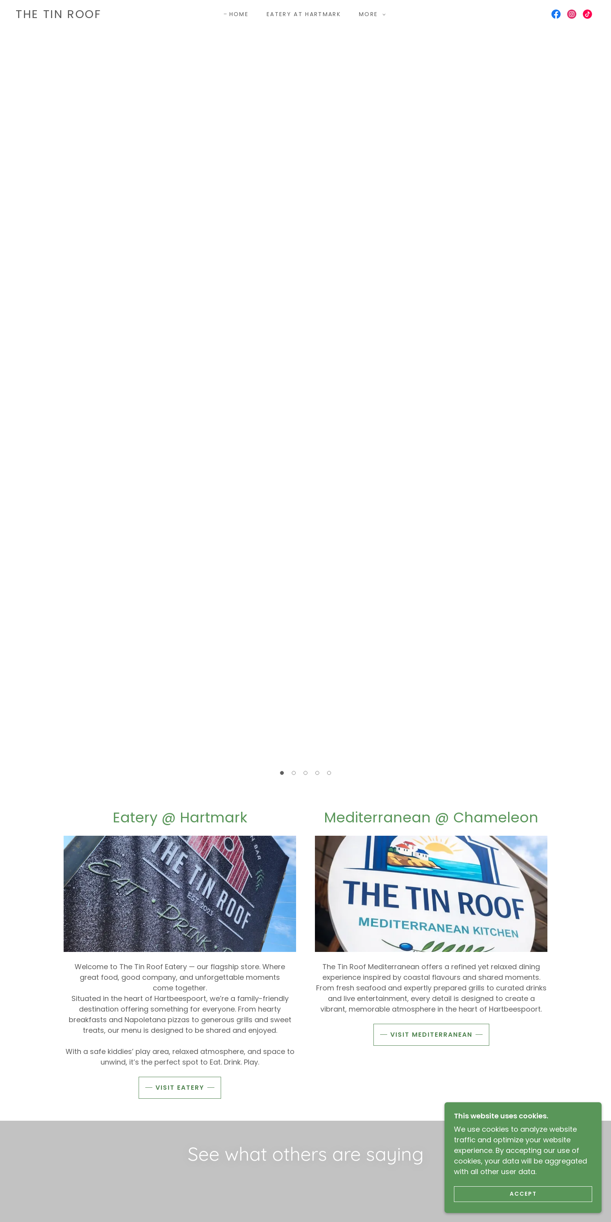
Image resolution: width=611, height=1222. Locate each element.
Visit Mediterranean (431, 1034)
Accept (523, 1194)
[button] (370, 14)
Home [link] (239, 14)
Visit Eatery (179, 1087)
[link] (58, 15)
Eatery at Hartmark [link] (304, 14)
